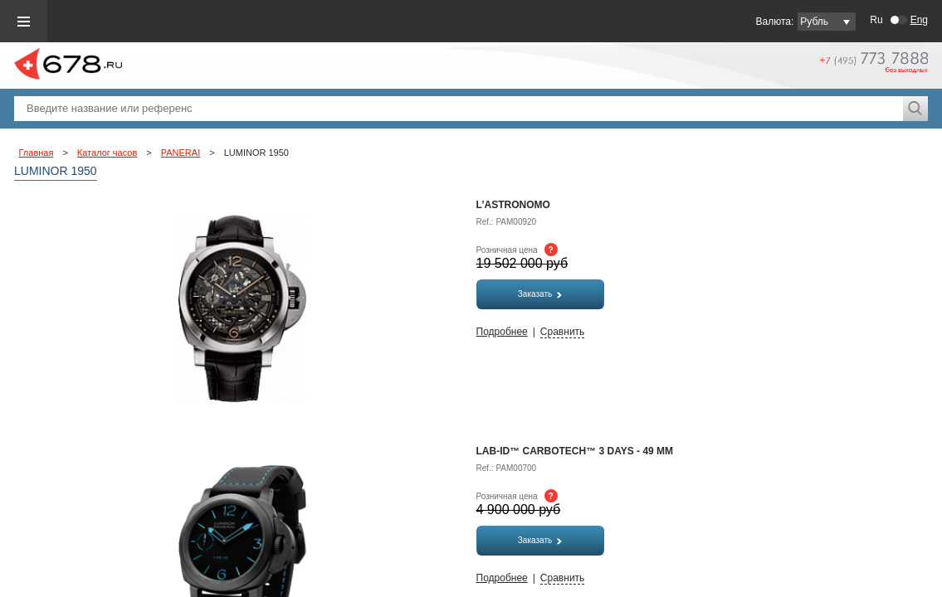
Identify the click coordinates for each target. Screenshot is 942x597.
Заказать (540, 293)
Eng (919, 20)
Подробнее (502, 331)
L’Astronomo (513, 205)
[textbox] (458, 108)
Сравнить (562, 331)
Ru (876, 20)
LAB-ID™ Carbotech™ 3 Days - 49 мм (575, 451)
